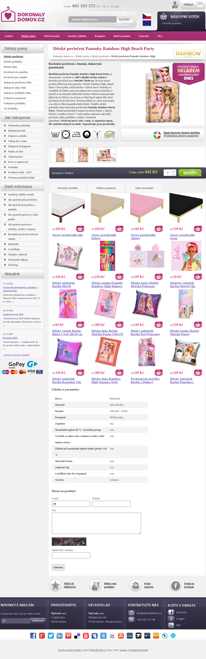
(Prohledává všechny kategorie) (182, 134)
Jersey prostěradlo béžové (104, 236)
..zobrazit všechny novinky (16, 354)
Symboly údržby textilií (19, 194)
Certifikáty (12, 249)
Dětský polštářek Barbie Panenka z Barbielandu (182, 380)
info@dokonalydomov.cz (145, 617)
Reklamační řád (14, 130)
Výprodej (146, 36)
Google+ (176, 623)
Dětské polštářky (13, 61)
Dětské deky (10, 66)
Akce (160, 36)
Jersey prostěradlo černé (182, 236)
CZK (147, 16)
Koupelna (102, 36)
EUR (147, 23)
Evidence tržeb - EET (18, 172)
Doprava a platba (15, 135)
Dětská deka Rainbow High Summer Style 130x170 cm (106, 380)
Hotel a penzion (124, 36)
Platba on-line (13, 151)
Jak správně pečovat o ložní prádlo (21, 217)
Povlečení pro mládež (15, 77)
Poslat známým (148, 589)
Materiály (11, 244)
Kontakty (11, 167)
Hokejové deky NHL (15, 87)
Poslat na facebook (189, 589)
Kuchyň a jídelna (79, 36)
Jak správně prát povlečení (20, 199)
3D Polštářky (11, 108)
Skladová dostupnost (17, 146)
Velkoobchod (13, 156)
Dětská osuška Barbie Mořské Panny (184, 332)
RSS (174, 629)
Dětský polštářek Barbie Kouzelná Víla (66, 380)
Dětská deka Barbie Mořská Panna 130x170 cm (107, 332)
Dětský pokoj (82, 56)
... (13, 301)
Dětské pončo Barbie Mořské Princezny (145, 284)
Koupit (189, 172)
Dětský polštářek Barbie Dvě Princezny (145, 332)
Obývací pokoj (54, 36)
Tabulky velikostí (15, 254)
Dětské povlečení (100, 56)
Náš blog (11, 264)
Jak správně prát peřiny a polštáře (19, 207)
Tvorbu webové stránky (70, 653)
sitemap (123, 653)
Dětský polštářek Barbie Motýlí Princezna (63, 284)
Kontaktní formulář (138, 653)
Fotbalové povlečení (15, 98)
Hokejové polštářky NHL (17, 92)
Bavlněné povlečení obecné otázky (21, 236)
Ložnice (11, 36)
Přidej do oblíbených (70, 589)
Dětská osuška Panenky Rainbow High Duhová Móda (107, 284)
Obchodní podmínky (17, 125)
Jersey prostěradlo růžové (143, 236)
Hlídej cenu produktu (110, 589)
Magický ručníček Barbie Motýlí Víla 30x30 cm (182, 284)
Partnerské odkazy (16, 259)
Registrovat (38, 624)
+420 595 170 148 (141, 623)
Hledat (124, 19)
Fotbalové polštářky (14, 103)
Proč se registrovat (16, 161)
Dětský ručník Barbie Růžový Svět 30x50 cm (67, 332)
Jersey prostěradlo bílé (67, 235)
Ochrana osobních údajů (19, 177)
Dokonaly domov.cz (63, 56)
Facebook (177, 616)
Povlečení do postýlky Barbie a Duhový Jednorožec (145, 380)
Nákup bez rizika (15, 141)
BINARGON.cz (98, 653)
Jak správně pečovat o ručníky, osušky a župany (20, 227)
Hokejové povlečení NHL (18, 82)
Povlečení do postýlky (16, 72)
